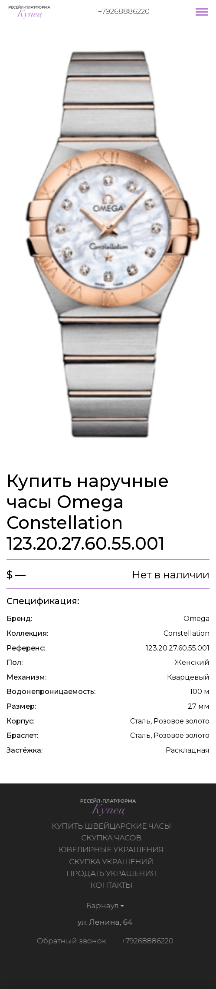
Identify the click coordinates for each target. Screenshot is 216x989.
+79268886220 (124, 11)
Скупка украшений (112, 861)
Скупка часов (112, 837)
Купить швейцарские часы (112, 826)
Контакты (112, 885)
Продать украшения (112, 873)
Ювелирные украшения (111, 849)
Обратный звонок (70, 940)
